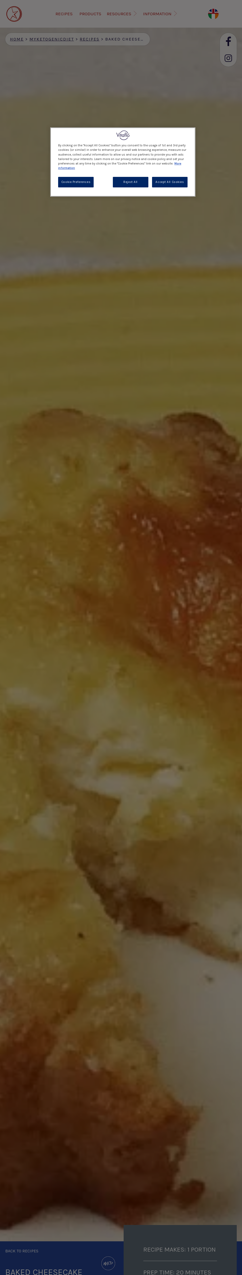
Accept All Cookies (169, 182)
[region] (122, 161)
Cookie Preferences (75, 182)
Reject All (130, 182)
